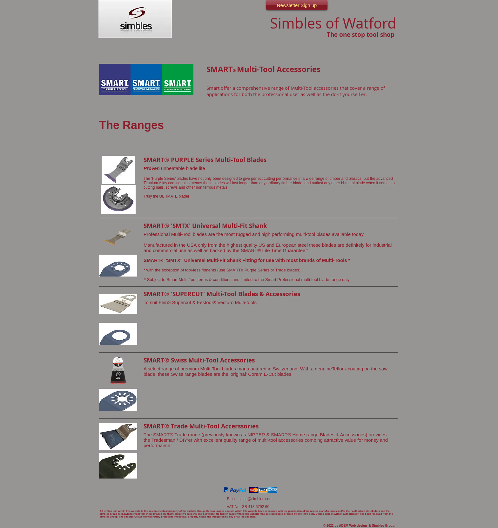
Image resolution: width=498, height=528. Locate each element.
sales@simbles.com (256, 499)
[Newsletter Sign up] (296, 5)
